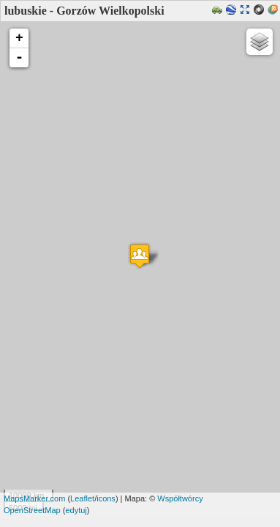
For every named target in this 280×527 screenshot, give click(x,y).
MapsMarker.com (34, 498)
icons (106, 498)
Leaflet (82, 498)
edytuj (75, 510)
